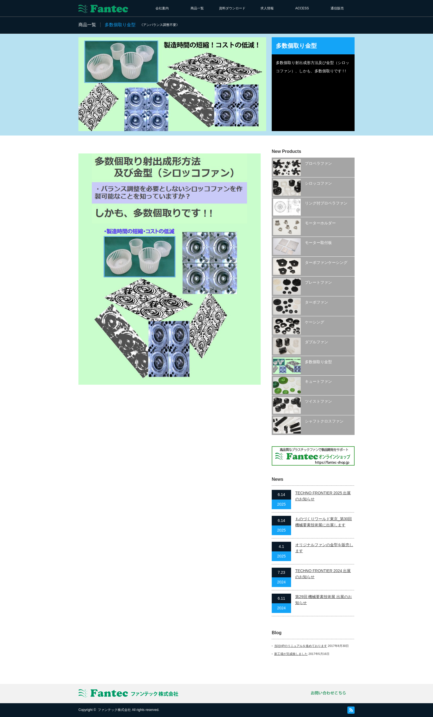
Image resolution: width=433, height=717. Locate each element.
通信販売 (337, 8)
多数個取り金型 (318, 362)
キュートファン (318, 381)
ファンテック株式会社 (114, 710)
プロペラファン (318, 163)
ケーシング (314, 322)
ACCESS (302, 8)
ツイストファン (318, 401)
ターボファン (316, 302)
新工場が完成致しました (291, 653)
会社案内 (162, 8)
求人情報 (267, 8)
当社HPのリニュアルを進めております (300, 645)
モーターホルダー (320, 223)
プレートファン (318, 282)
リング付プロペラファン (326, 203)
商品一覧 (197, 8)
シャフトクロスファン (324, 421)
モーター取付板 (318, 242)
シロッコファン (318, 183)
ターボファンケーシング (326, 262)
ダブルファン (316, 342)
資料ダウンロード (232, 8)
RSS (351, 710)
